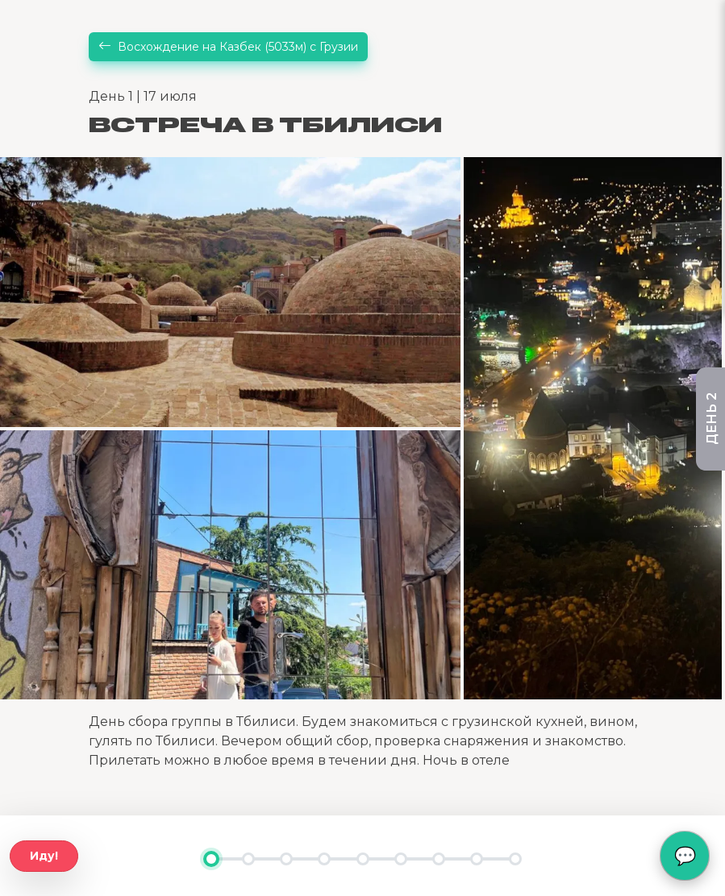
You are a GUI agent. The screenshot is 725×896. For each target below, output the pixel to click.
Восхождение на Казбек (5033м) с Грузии (228, 46)
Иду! (44, 855)
